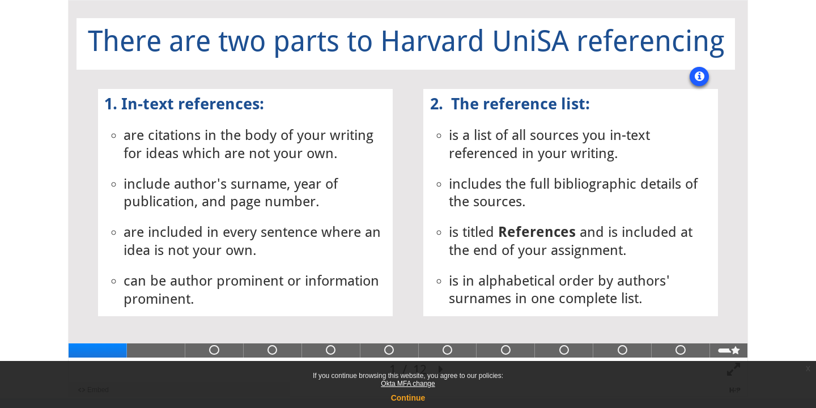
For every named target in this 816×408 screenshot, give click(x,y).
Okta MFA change (408, 384)
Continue (408, 397)
